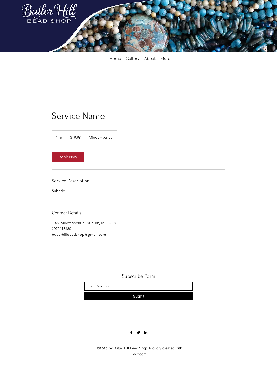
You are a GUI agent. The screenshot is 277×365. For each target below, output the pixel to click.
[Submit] (138, 296)
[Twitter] (138, 332)
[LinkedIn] (145, 332)
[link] (68, 157)
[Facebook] (131, 332)
